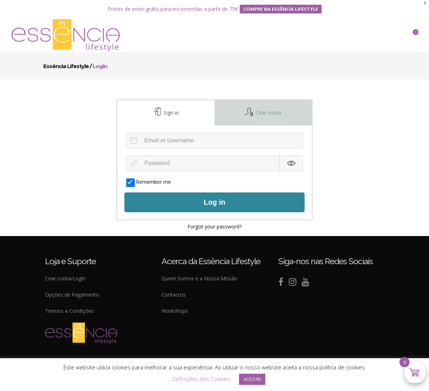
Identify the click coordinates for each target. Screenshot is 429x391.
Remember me (148, 181)
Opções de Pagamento (72, 294)
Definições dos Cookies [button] (201, 378)
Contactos (174, 294)
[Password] (214, 163)
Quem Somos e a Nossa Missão (200, 278)
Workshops (175, 310)
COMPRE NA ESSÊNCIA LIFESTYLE (280, 9)
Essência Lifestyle (66, 65)
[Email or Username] (214, 140)
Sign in (170, 112)
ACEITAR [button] (252, 379)
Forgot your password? (214, 226)
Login (78, 278)
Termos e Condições (69, 310)
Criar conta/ (58, 278)
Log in (214, 202)
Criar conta (267, 112)
